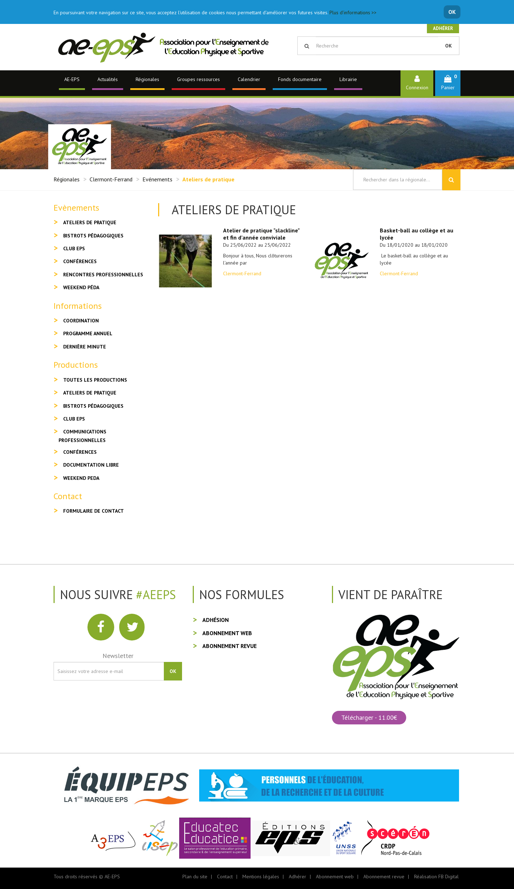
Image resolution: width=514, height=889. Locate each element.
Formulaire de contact (93, 511)
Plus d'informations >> (353, 12)
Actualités (107, 79)
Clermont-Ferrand (111, 179)
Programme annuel (87, 333)
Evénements (157, 179)
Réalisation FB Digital (436, 876)
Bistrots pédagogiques (93, 235)
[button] (448, 83)
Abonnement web (227, 633)
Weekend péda (81, 287)
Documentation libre (91, 465)
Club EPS (74, 248)
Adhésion (215, 619)
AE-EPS (72, 79)
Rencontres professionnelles (103, 274)
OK (452, 11)
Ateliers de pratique (89, 222)
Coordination (81, 320)
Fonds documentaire (300, 79)
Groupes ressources (198, 79)
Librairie (348, 79)
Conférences (80, 261)
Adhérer (443, 28)
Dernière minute (84, 346)
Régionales (147, 79)
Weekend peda (81, 478)
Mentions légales (260, 876)
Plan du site (194, 876)
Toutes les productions (95, 380)
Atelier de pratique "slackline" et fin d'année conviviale (261, 234)
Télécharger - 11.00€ (369, 717)
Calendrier (249, 79)
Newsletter (117, 656)
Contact (225, 876)
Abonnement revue (229, 645)
